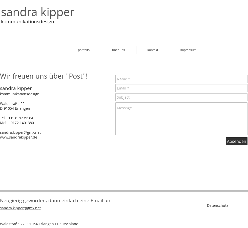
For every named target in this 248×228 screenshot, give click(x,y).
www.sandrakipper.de (18, 137)
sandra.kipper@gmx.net (20, 132)
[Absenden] (236, 141)
